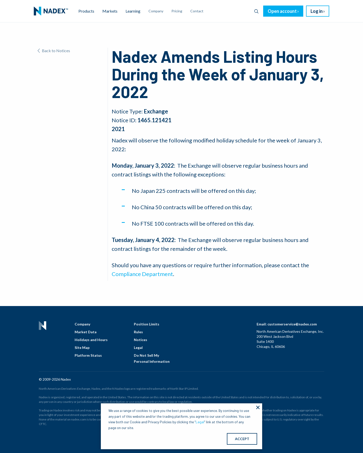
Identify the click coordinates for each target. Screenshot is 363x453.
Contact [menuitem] (196, 11)
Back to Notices (54, 50)
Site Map (82, 347)
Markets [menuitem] (109, 11)
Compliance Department (142, 273)
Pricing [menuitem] (176, 11)
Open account (282, 11)
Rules (138, 332)
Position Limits (146, 324)
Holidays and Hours (91, 340)
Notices (140, 340)
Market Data (86, 332)
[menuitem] (51, 11)
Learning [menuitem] (133, 11)
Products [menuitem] (86, 11)
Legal (138, 347)
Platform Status (88, 355)
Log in (317, 11)
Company (82, 324)
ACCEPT (242, 439)
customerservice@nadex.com (292, 324)
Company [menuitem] (155, 11)
